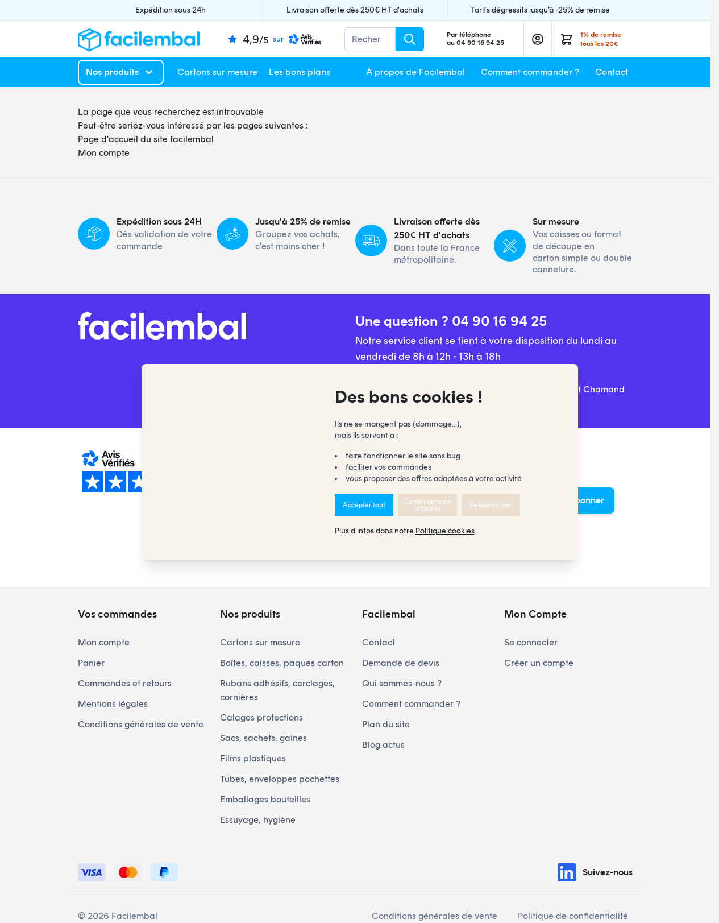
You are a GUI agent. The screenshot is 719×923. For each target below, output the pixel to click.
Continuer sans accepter (427, 505)
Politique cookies (445, 531)
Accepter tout (364, 505)
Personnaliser (491, 505)
